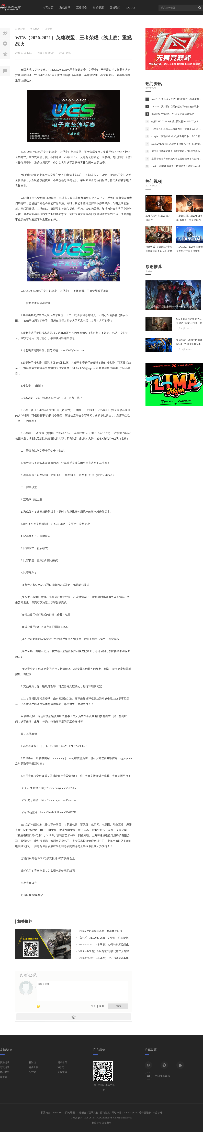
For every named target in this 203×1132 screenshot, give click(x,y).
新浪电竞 (20, 29)
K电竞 (61, 1067)
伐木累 (3, 1077)
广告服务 (81, 1112)
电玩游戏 (4, 1067)
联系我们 (93, 1112)
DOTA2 (130, 7)
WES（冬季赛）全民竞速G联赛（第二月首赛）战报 (107, 951)
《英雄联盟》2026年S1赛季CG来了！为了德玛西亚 (189, 220)
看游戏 (32, 1062)
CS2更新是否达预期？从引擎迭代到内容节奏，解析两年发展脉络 (189, 323)
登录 (93, 1006)
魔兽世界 (33, 1067)
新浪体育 (62, 1062)
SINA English (130, 1112)
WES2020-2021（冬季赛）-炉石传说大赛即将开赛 (106, 958)
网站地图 (70, 1112)
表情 (40, 1007)
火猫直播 (62, 1072)
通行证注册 (145, 1112)
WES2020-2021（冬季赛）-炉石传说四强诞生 (103, 944)
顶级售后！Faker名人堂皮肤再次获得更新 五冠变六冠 (158, 251)
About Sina (57, 1112)
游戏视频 (98, 7)
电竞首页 (48, 7)
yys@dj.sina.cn (162, 1076)
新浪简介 (45, 1112)
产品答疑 (157, 1112)
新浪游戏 (4, 1062)
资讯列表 (35, 29)
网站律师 (116, 1112)
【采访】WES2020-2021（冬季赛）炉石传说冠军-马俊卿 (109, 937)
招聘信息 (105, 1112)
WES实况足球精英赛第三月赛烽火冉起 (100, 931)
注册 (101, 1006)
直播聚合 (81, 7)
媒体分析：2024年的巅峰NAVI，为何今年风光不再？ (189, 344)
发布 (118, 1006)
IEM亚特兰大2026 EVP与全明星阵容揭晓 (172, 114)
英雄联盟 (115, 7)
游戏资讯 (64, 7)
